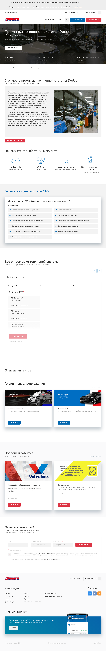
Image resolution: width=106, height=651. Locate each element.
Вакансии (8, 599)
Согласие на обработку (45, 553)
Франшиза (27, 599)
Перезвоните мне (83, 545)
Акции (59, 19)
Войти (14, 628)
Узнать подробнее (10, 60)
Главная (7, 68)
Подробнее (14, 422)
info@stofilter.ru (97, 643)
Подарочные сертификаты (53, 596)
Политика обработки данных (52, 559)
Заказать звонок (94, 19)
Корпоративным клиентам (33, 602)
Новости (27, 596)
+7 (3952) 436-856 (71, 12)
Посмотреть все (95, 387)
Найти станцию (77, 19)
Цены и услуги (49, 19)
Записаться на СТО (13, 48)
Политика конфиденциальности (57, 643)
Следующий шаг (18, 336)
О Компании (9, 596)
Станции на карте (50, 593)
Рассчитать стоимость (14, 140)
